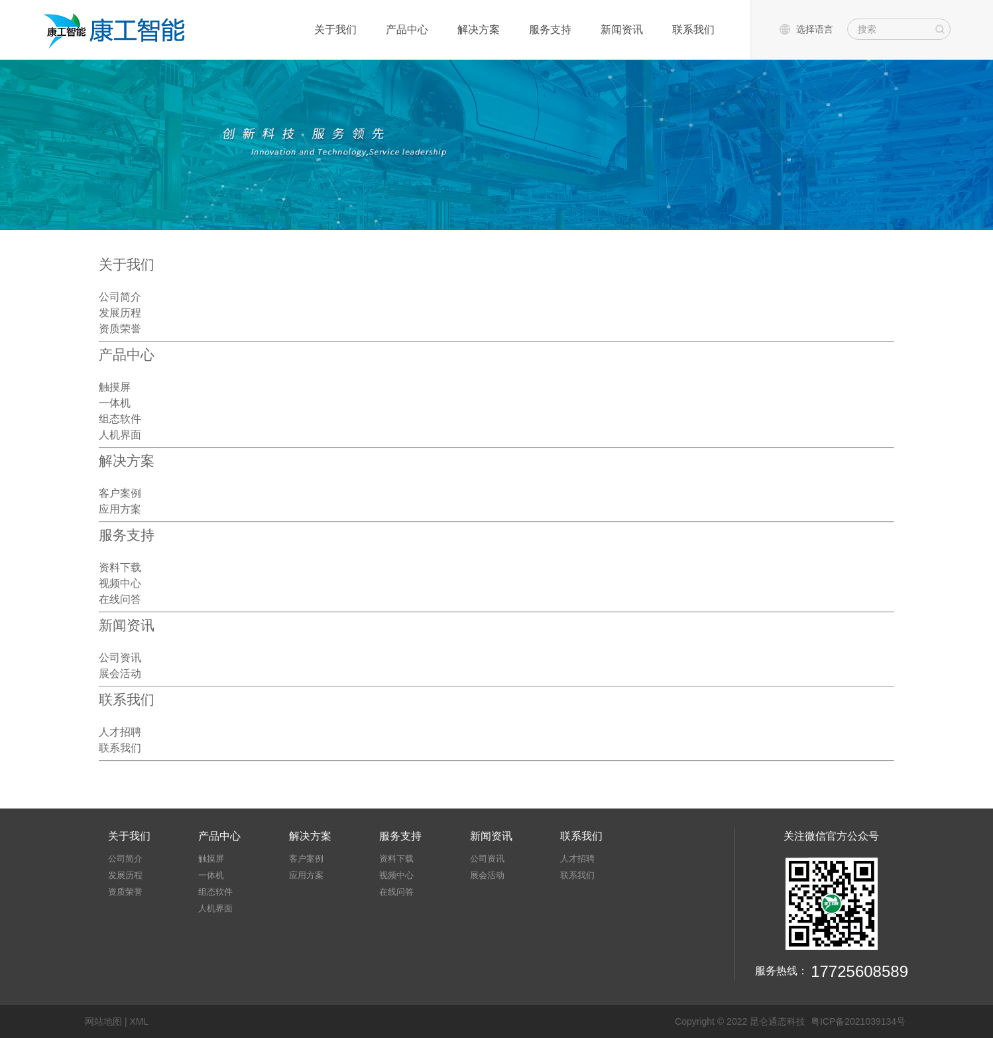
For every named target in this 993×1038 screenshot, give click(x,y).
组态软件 (120, 418)
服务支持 (550, 29)
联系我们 (693, 29)
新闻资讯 (622, 29)
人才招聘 (120, 732)
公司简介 (120, 296)
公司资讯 (120, 657)
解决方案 (478, 29)
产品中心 (407, 29)
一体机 (115, 403)
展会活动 (120, 673)
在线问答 (120, 599)
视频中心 (120, 583)
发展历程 (120, 312)
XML (138, 1021)
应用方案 (120, 509)
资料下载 (120, 567)
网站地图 (103, 1021)
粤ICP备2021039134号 (858, 1021)
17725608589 (859, 971)
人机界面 (120, 434)
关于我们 (335, 29)
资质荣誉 (120, 328)
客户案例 (120, 493)
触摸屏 (115, 387)
